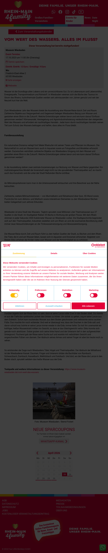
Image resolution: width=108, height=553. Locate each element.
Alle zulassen (88, 306)
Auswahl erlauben (54, 306)
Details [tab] (54, 253)
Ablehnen (19, 306)
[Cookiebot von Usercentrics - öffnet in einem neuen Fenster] (93, 246)
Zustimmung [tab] (19, 253)
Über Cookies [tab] (89, 253)
